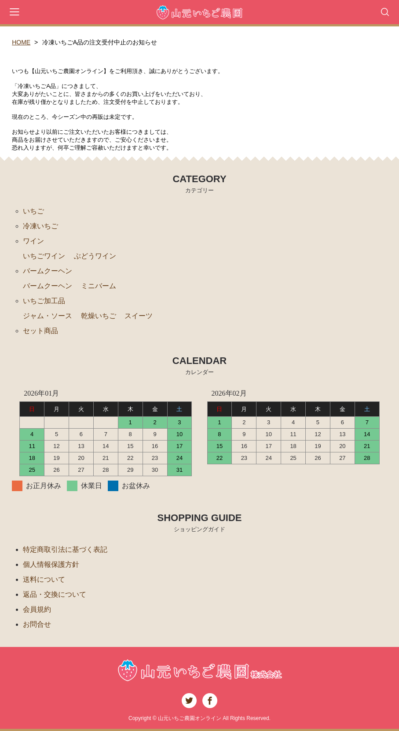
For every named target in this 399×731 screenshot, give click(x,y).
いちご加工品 (44, 301)
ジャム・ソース (47, 316)
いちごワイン (44, 256)
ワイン (33, 241)
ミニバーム (98, 286)
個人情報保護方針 (51, 564)
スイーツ (138, 316)
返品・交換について (54, 594)
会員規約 (37, 609)
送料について (44, 579)
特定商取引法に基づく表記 (65, 549)
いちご (33, 211)
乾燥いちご (98, 316)
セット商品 (40, 330)
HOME (21, 42)
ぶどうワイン (95, 256)
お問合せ (37, 624)
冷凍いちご (40, 226)
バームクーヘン (47, 271)
